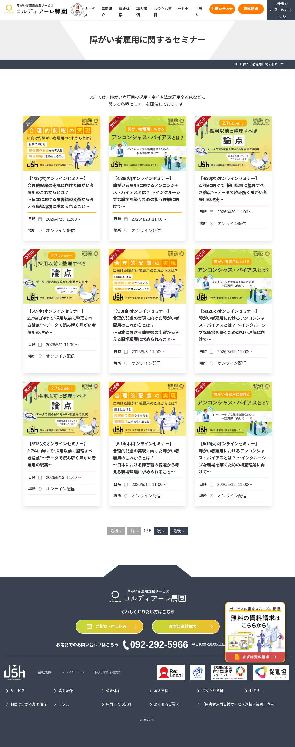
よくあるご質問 (163, 704)
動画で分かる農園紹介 (25, 704)
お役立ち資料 (209, 691)
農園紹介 (62, 691)
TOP (235, 64)
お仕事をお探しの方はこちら (281, 10)
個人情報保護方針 (108, 672)
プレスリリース (73, 672)
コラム (60, 704)
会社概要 (44, 672)
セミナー (253, 691)
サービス (14, 691)
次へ (160, 531)
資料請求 (251, 9)
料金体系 (110, 691)
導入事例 (158, 691)
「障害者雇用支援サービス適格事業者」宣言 (234, 704)
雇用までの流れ (115, 704)
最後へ (179, 531)
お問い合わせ (222, 9)
